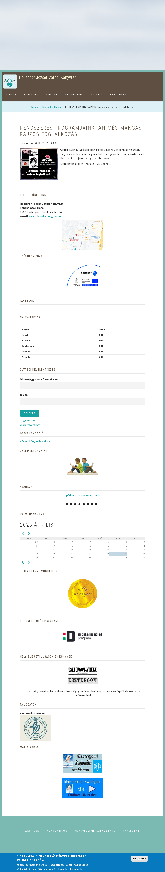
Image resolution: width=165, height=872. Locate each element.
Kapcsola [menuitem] (31, 94)
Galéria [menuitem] (97, 94)
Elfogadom (139, 858)
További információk (70, 869)
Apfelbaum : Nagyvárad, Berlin (83, 495)
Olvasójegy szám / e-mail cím (39, 379)
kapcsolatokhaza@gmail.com (46, 216)
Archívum (32, 830)
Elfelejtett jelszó (30, 424)
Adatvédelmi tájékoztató (95, 830)
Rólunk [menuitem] (52, 94)
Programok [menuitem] (74, 94)
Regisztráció (27, 420)
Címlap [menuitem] (11, 94)
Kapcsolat (131, 830)
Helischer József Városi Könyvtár (47, 77)
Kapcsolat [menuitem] (118, 94)
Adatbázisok (57, 830)
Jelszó (24, 394)
